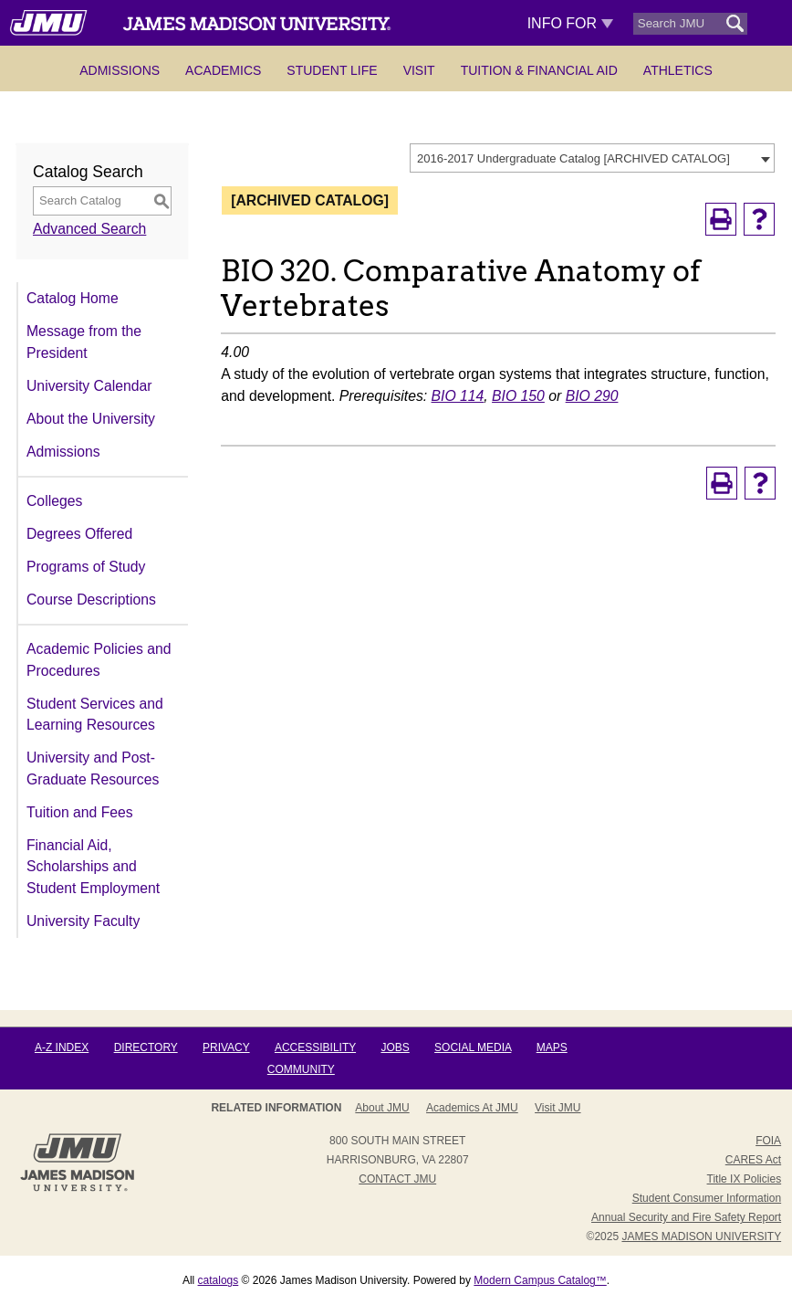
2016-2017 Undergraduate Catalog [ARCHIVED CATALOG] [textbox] (573, 158)
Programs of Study (85, 566)
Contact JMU (397, 1179)
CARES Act (753, 1159)
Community (301, 1069)
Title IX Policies (744, 1179)
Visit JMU (557, 1107)
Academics (223, 70)
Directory (146, 1047)
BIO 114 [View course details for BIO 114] (458, 396)
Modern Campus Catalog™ (540, 1280)
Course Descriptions (91, 599)
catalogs (218, 1280)
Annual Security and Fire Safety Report (686, 1217)
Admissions (119, 70)
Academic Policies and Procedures (98, 660)
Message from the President (83, 342)
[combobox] (592, 158)
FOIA (768, 1140)
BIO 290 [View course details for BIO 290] (592, 396)
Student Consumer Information (706, 1198)
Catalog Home (72, 298)
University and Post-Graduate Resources (92, 768)
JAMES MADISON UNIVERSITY (701, 1236)
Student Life (332, 70)
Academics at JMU (472, 1107)
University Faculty (83, 921)
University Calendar (88, 386)
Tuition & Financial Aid (539, 70)
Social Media (472, 1047)
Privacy (226, 1047)
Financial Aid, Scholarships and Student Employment (93, 866)
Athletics (678, 70)
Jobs (394, 1047)
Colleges (54, 501)
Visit (419, 70)
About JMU (382, 1107)
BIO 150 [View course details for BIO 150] (518, 396)
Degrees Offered (79, 534)
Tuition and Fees (79, 812)
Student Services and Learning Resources (94, 714)
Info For (570, 23)
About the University (90, 418)
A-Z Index (62, 1047)
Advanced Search (89, 229)
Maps (552, 1047)
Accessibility (315, 1047)
